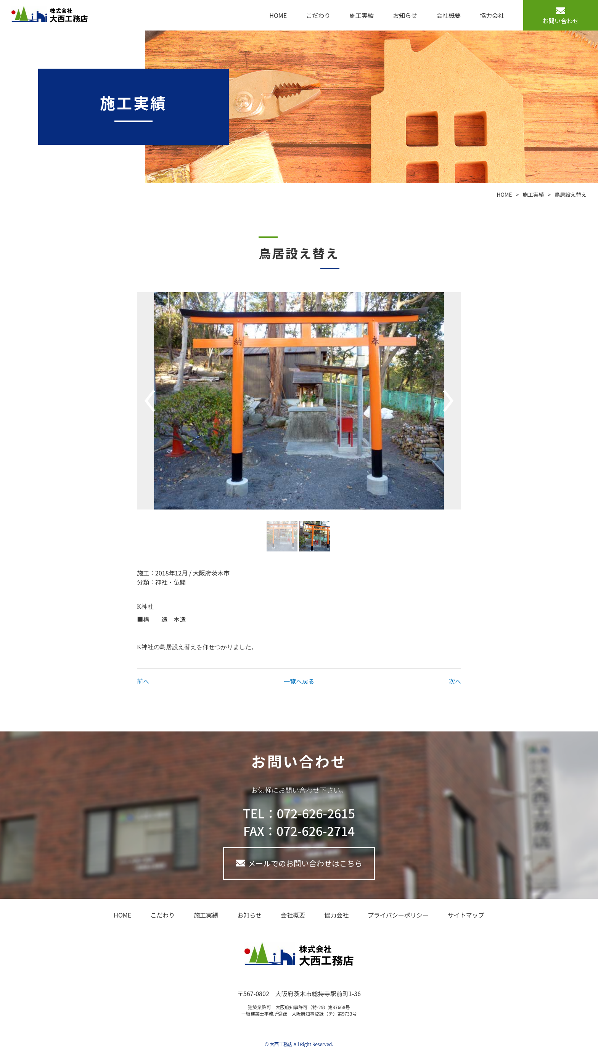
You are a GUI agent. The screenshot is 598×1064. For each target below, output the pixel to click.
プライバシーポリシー (398, 914)
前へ (143, 681)
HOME (278, 15)
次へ (455, 681)
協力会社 (492, 15)
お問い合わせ (560, 20)
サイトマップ (466, 914)
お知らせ (405, 15)
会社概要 (448, 15)
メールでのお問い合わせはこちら (305, 863)
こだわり (318, 15)
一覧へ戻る (299, 681)
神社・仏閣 (170, 582)
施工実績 (361, 15)
